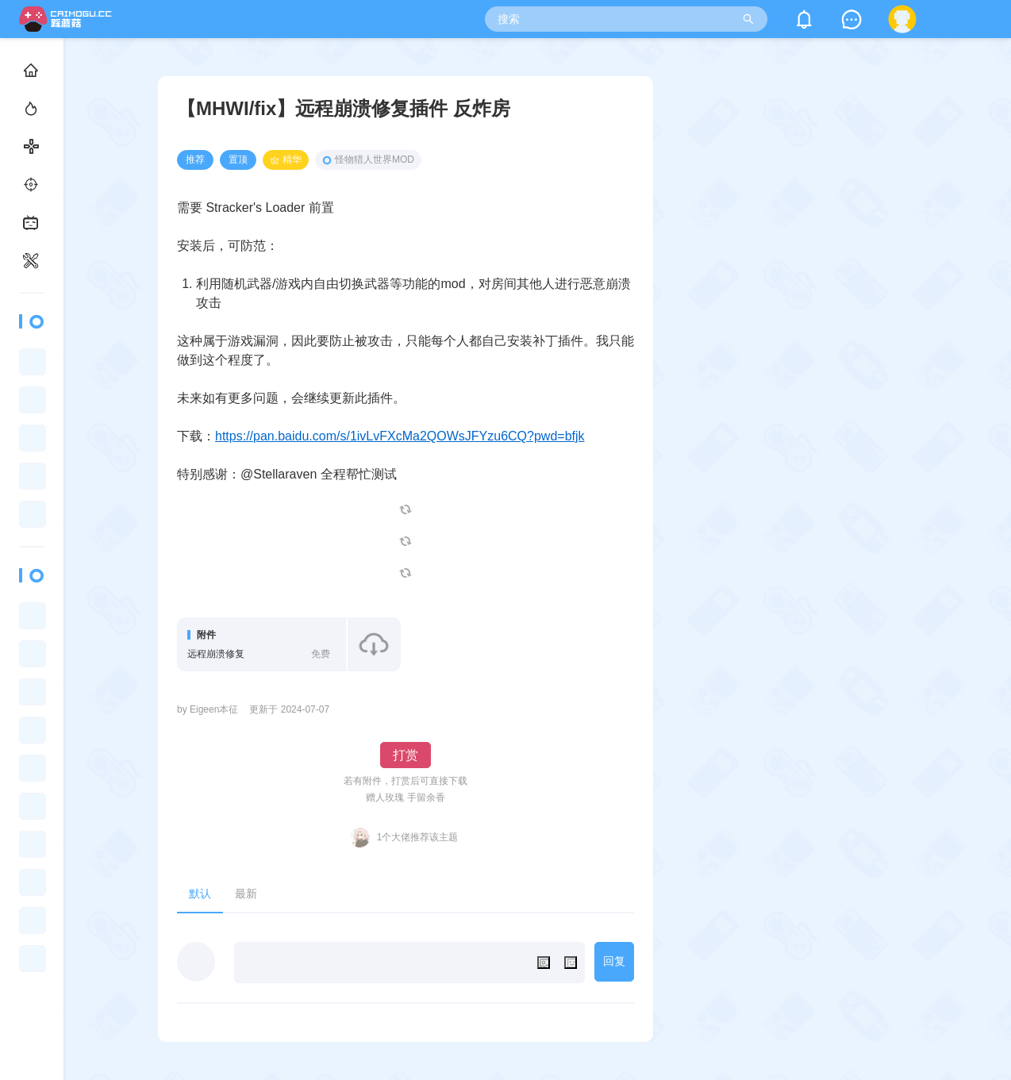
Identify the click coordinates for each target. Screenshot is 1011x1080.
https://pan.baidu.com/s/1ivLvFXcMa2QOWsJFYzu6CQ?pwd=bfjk (400, 436)
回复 (614, 961)
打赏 (405, 755)
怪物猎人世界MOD (368, 159)
